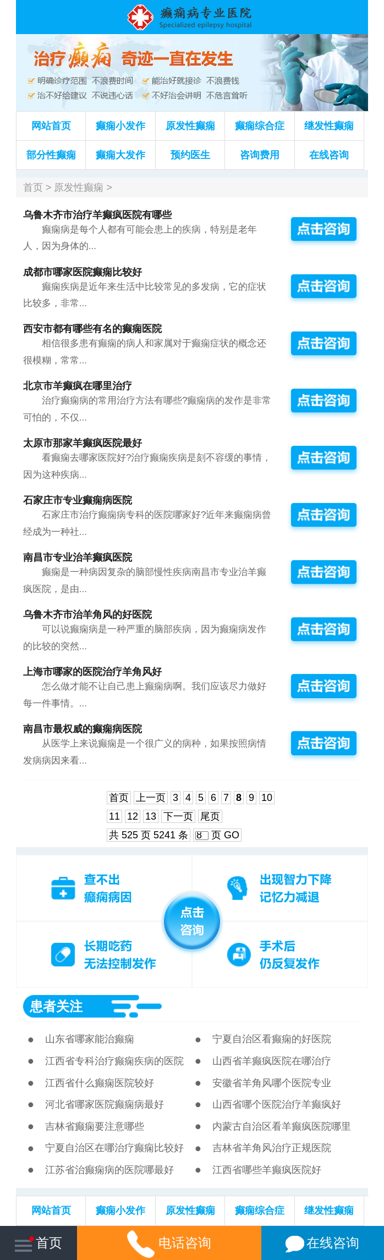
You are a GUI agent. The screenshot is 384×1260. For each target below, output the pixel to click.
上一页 (151, 797)
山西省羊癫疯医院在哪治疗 (271, 1060)
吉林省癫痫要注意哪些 (94, 1126)
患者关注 (56, 1006)
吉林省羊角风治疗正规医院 (271, 1147)
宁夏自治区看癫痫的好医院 (271, 1039)
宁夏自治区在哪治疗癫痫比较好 (114, 1147)
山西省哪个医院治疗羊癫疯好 (276, 1104)
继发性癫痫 (329, 125)
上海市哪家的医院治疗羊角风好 (92, 671)
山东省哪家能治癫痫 (89, 1039)
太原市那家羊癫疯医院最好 (82, 443)
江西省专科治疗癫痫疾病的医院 (114, 1060)
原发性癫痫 (190, 125)
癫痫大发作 (120, 155)
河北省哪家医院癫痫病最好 (104, 1104)
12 (132, 816)
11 (114, 816)
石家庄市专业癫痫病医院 (77, 500)
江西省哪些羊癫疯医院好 (266, 1169)
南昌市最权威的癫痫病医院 (82, 728)
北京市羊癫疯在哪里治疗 (77, 385)
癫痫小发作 (120, 125)
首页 (33, 187)
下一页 (178, 816)
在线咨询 (329, 155)
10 (266, 797)
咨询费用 (259, 155)
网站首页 (51, 125)
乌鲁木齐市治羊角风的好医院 (87, 614)
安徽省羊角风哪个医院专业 (271, 1082)
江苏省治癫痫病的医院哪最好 (109, 1169)
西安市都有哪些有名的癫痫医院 (92, 328)
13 (150, 816)
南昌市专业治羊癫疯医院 (77, 557)
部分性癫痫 (51, 155)
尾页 (210, 816)
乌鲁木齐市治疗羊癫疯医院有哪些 (97, 214)
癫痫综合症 (259, 125)
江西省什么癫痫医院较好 (99, 1082)
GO (231, 835)
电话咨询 (169, 1242)
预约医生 (190, 155)
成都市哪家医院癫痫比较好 (82, 272)
